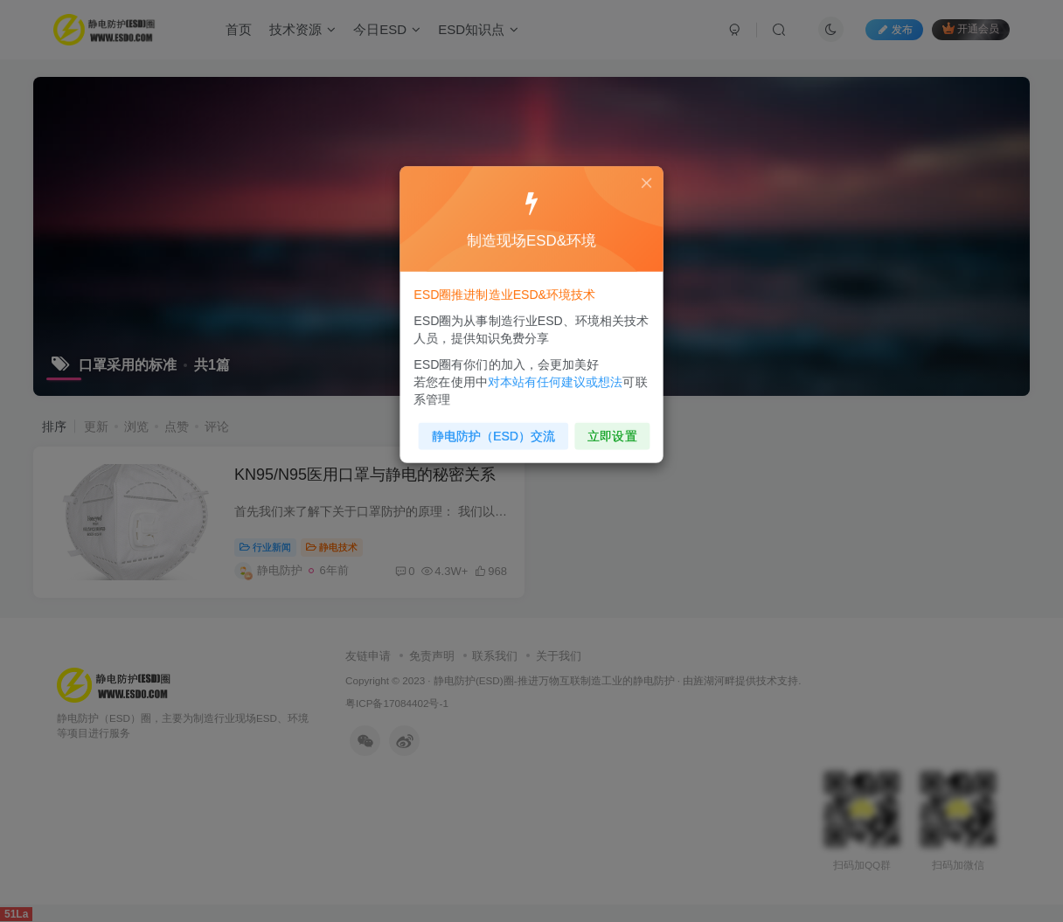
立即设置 (607, 428)
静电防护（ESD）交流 (496, 428)
